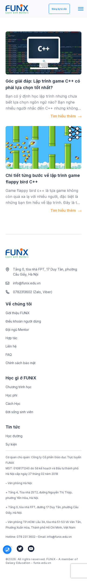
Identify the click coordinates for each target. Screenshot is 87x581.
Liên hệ (11, 346)
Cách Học (13, 404)
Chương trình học (19, 387)
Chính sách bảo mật (20, 363)
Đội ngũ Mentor (17, 330)
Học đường (14, 436)
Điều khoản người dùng (23, 321)
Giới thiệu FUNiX (18, 313)
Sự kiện (11, 444)
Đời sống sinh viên (19, 412)
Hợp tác (11, 338)
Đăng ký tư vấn (59, 9)
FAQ (9, 355)
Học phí (11, 395)
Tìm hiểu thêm (65, 116)
